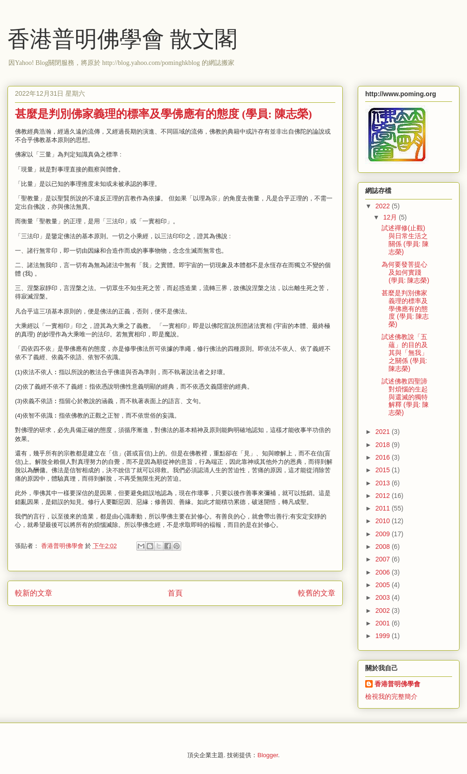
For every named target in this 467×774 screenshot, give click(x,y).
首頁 (175, 593)
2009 (383, 534)
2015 (383, 470)
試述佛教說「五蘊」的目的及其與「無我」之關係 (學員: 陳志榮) (405, 352)
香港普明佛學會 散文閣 (122, 39)
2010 (383, 521)
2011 (383, 508)
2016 (383, 457)
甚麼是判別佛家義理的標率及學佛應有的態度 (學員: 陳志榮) (405, 308)
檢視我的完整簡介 (391, 696)
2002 (383, 610)
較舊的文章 (316, 593)
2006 (383, 572)
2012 (383, 495)
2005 (383, 585)
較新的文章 (33, 593)
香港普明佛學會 (397, 684)
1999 (383, 635)
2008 (383, 546)
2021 (383, 431)
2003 (383, 597)
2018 (383, 444)
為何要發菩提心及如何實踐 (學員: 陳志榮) (405, 272)
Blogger (267, 755)
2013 (383, 483)
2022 (383, 206)
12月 (390, 217)
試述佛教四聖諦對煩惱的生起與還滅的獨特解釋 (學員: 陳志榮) (405, 396)
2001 (383, 623)
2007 (383, 559)
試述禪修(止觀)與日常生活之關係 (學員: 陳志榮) (405, 239)
